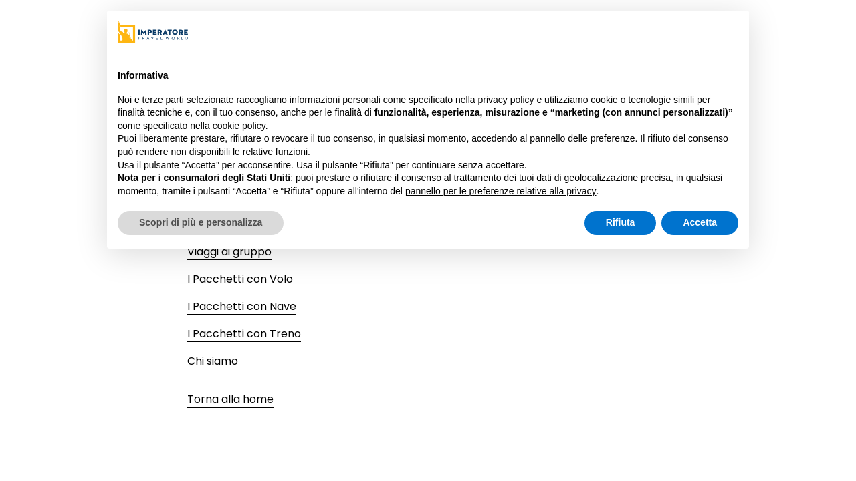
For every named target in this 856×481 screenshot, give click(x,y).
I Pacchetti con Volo (240, 279)
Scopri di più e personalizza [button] (200, 222)
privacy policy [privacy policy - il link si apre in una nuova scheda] (506, 99)
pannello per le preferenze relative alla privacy (501, 191)
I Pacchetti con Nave (241, 306)
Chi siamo (212, 361)
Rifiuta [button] (620, 222)
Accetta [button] (700, 222)
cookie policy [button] (239, 125)
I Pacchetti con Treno (244, 333)
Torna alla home (230, 399)
